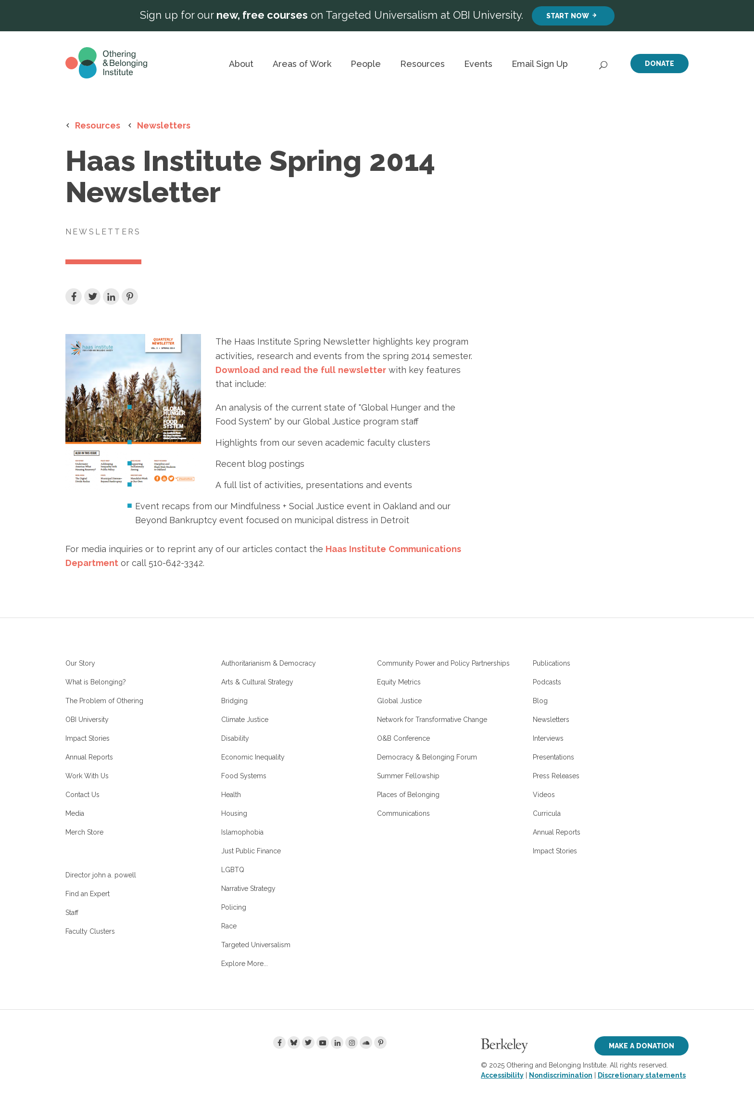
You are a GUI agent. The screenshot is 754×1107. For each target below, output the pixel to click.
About (241, 64)
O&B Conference (403, 738)
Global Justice (399, 701)
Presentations (553, 757)
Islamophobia (242, 832)
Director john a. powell (100, 875)
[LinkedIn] (337, 1042)
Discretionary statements (642, 1075)
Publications (551, 663)
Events (478, 64)
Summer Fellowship (408, 776)
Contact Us (82, 794)
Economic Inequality (253, 757)
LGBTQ (232, 870)
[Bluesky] (294, 1042)
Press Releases (556, 776)
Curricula (547, 813)
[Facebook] (279, 1042)
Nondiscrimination (560, 1075)
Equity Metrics (399, 682)
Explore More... (244, 963)
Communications (403, 813)
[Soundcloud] (366, 1042)
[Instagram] (351, 1042)
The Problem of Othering (104, 701)
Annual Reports (89, 757)
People (366, 64)
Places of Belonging (408, 794)
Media (74, 813)
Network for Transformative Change (432, 719)
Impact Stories (87, 738)
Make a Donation (641, 1045)
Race (229, 926)
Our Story (80, 663)
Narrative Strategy (248, 888)
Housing (234, 813)
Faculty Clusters (90, 931)
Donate (659, 63)
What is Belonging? (95, 682)
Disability (235, 738)
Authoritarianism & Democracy (268, 663)
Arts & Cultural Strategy (257, 682)
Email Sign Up (540, 64)
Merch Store (84, 832)
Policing (233, 907)
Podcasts (547, 682)
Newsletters (163, 125)
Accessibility (502, 1075)
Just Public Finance (251, 851)
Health (231, 794)
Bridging (234, 701)
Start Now (567, 15)
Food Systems (243, 776)
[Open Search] (604, 62)
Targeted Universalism (255, 945)
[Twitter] (308, 1042)
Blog (540, 701)
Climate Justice (244, 719)
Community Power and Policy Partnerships (443, 663)
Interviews (548, 738)
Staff (71, 912)
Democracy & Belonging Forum (427, 757)
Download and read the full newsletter (300, 369)
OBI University (87, 719)
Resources (422, 64)
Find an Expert (87, 894)
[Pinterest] (380, 1042)
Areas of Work (302, 64)
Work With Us (87, 776)
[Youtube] (322, 1042)
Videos (544, 794)
